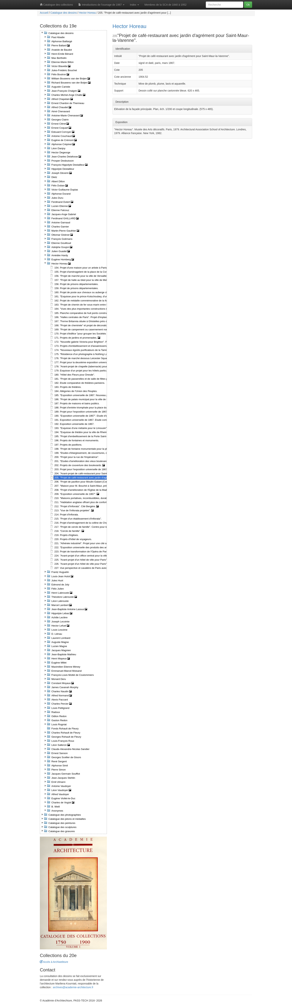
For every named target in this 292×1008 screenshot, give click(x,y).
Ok (248, 4)
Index (134, 4)
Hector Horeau (87, 12)
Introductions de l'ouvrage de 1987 (101, 4)
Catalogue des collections (56, 4)
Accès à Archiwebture (54, 961)
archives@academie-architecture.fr (73, 987)
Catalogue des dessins (63, 12)
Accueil (44, 12)
